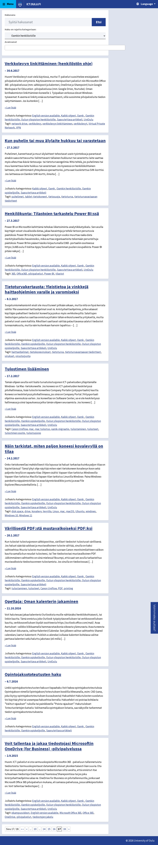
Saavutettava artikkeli (69, 119)
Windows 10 (11, 515)
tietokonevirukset (40, 352)
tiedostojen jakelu (42, 817)
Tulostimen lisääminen (27, 369)
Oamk (80, 115)
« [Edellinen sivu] (26, 829)
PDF (60, 588)
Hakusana (10, 14)
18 (64, 829)
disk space (17, 511)
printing (68, 588)
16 (54, 829)
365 (13, 273)
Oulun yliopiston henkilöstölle (38, 119)
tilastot (60, 273)
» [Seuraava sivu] (68, 829)
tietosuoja (54, 196)
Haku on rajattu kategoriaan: (20, 29)
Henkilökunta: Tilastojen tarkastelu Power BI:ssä (52, 213)
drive (27, 511)
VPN (18, 127)
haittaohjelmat (20, 352)
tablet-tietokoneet (36, 196)
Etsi (99, 22)
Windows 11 (25, 515)
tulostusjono (33, 433)
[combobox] (65, 47)
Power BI (49, 273)
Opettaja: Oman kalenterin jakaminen (41, 601)
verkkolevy (35, 123)
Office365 (22, 273)
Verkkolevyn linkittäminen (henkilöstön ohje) (49, 63)
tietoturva (67, 196)
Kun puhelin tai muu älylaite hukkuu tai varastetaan (55, 140)
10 (35, 829)
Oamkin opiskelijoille (33, 344)
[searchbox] (7, 47)
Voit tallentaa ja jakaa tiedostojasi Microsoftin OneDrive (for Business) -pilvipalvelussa (49, 746)
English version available (46, 115)
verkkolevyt (80, 123)
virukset (9, 356)
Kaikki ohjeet (68, 115)
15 (49, 829)
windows (91, 511)
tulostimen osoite (15, 433)
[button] (154, 618)
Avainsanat (11, 41)
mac (31, 429)
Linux (56, 511)
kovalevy (37, 511)
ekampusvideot (20, 813)
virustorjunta (22, 356)
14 (44, 829)
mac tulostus (42, 429)
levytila (47, 511)
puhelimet (18, 196)
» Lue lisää (10, 107)
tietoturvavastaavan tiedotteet (83, 352)
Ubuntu (80, 511)
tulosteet (92, 429)
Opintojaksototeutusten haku (33, 674)
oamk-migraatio (60, 429)
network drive (19, 123)
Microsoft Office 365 (70, 813)
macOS (70, 511)
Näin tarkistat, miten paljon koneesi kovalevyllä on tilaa (54, 448)
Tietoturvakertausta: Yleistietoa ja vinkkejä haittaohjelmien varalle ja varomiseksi (46, 289)
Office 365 (88, 813)
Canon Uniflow (20, 429)
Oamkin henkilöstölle (69, 188)
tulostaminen (78, 429)
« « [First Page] (22, 829)
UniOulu (88, 119)
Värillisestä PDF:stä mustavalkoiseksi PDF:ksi (48, 528)
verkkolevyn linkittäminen (57, 123)
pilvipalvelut (35, 273)
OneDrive (10, 817)
